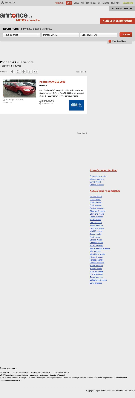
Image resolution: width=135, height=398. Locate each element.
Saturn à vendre (96, 266)
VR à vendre (57, 378)
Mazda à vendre (96, 246)
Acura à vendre (96, 197)
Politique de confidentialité (40, 372)
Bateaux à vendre (70, 378)
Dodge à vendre (96, 217)
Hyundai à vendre (97, 228)
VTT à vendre (30, 378)
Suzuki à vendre (96, 274)
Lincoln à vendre (96, 243)
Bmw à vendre (95, 202)
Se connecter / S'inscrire (122, 8)
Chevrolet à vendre (97, 211)
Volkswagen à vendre (98, 280)
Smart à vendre (96, 269)
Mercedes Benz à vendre (100, 248)
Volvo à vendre (96, 283)
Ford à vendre (95, 220)
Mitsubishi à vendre (97, 254)
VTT (82, 3)
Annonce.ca (10, 2)
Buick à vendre (96, 205)
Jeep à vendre (95, 234)
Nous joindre (4, 372)
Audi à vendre (95, 200)
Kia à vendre (95, 237)
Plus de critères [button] (119, 41)
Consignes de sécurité (61, 372)
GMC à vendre (96, 223)
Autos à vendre (5, 378)
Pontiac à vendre (96, 260)
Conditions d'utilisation (20, 372)
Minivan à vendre (97, 179)
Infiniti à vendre (96, 231)
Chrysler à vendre (97, 214)
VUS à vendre (95, 182)
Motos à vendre (18, 378)
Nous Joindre (128, 3)
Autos (69, 3)
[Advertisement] (54, 52)
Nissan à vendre (96, 257)
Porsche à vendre (97, 263)
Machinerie (115, 3)
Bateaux (106, 3)
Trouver (125, 34)
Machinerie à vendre (85, 378)
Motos (76, 3)
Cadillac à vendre (97, 208)
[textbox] (60, 34)
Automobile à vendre (98, 176)
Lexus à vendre (96, 240)
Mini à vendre (95, 251)
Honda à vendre (96, 225)
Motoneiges (91, 3)
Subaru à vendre (96, 271)
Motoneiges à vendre (44, 378)
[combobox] (21, 34)
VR (99, 3)
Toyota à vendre (96, 277)
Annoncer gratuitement (117, 20)
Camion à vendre (97, 185)
